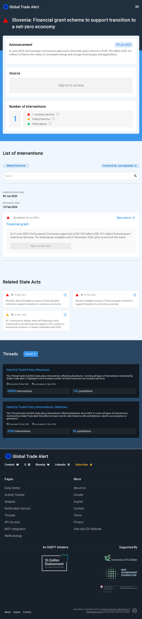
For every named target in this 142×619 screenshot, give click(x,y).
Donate (78, 495)
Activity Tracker (15, 495)
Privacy (78, 522)
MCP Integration (15, 529)
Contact (79, 508)
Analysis (10, 501)
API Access (12, 522)
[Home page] (21, 7)
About (8, 612)
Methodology (13, 536)
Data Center (12, 488)
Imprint (78, 501)
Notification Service (17, 508)
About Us (80, 488)
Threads (10, 515)
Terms (78, 515)
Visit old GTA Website (87, 529)
